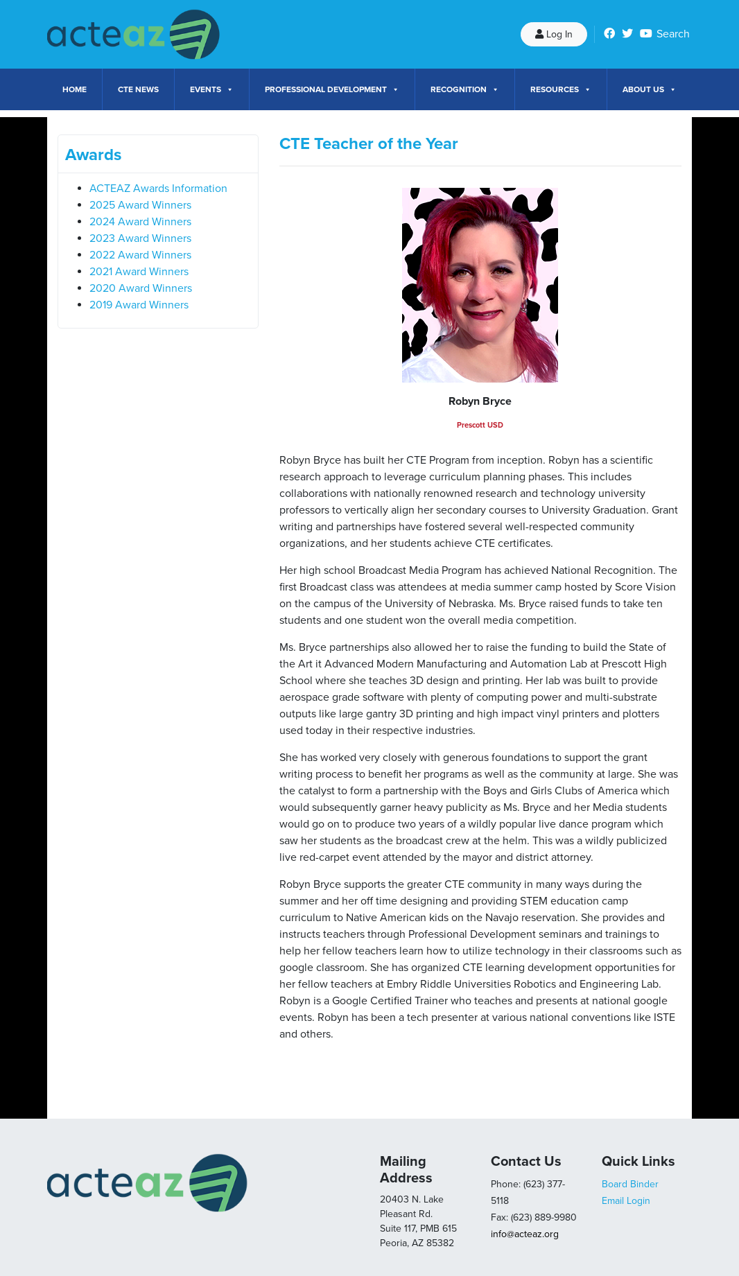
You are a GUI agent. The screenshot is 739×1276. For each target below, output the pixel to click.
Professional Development (332, 89)
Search (673, 34)
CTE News (138, 89)
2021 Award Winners (139, 272)
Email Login (626, 1201)
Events (212, 89)
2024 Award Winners (140, 222)
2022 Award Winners (140, 255)
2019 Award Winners (139, 305)
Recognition (465, 89)
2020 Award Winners (140, 288)
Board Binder (630, 1184)
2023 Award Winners (140, 238)
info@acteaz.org (525, 1234)
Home (74, 89)
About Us (650, 89)
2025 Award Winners (140, 205)
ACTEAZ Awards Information (158, 188)
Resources (560, 89)
